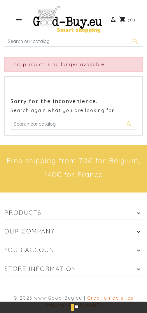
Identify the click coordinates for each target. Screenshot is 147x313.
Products (22, 212)
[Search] (73, 41)
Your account (31, 249)
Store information (40, 268)
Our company (29, 231)
